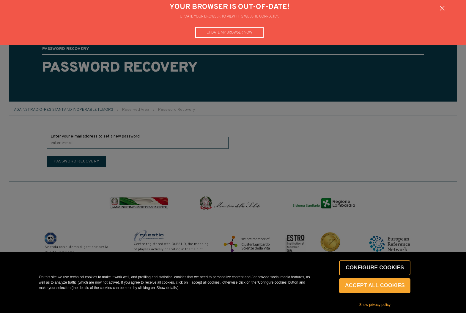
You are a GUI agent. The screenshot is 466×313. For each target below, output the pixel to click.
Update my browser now (229, 32)
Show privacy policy (375, 305)
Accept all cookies (375, 285)
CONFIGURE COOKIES (375, 268)
